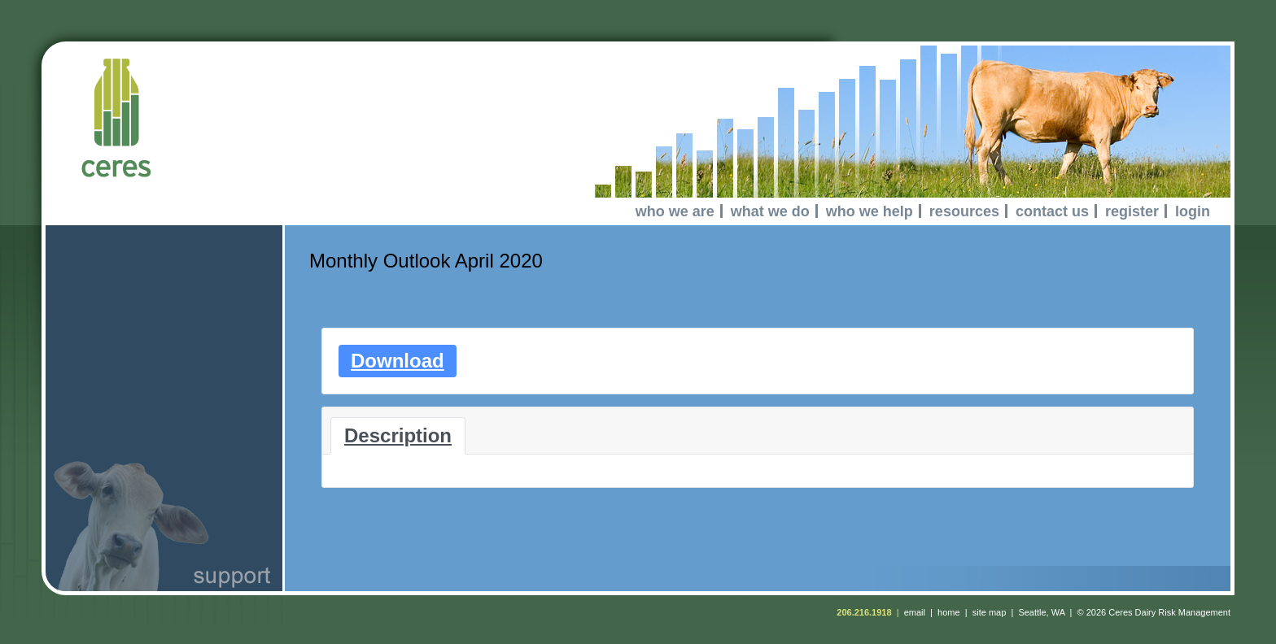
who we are (675, 211)
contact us (1052, 211)
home (948, 612)
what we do (770, 211)
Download (397, 361)
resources (964, 211)
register (1132, 211)
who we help (869, 211)
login (1192, 211)
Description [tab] (398, 435)
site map (989, 612)
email (914, 612)
